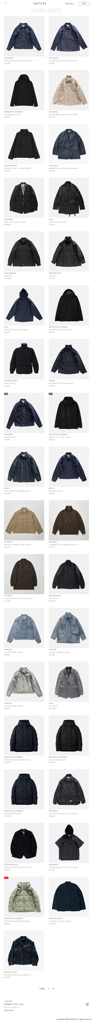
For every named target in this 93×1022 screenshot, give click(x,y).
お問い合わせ (9, 1010)
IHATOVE (40, 3)
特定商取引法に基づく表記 (13, 1004)
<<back (42, 989)
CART (84, 3)
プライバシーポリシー (12, 1007)
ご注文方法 (8, 1001)
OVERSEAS (69, 3)
